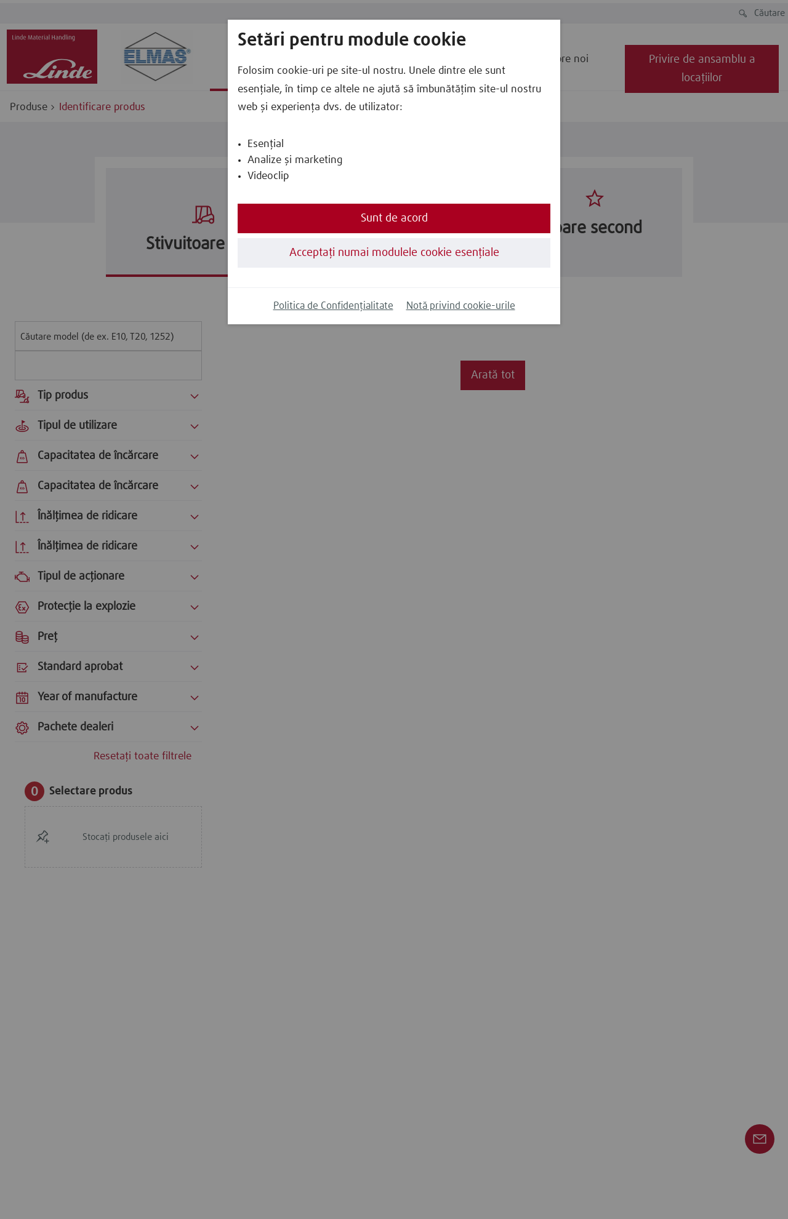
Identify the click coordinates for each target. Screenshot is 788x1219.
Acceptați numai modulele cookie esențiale (394, 252)
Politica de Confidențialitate (333, 306)
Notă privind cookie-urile (460, 306)
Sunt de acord (394, 218)
